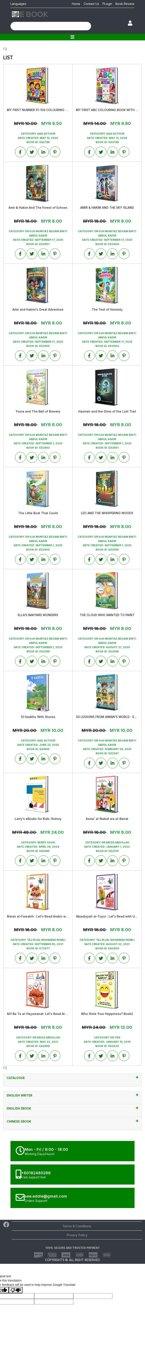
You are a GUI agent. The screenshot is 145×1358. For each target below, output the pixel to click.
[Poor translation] (15, 1290)
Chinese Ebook (72, 1121)
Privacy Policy (77, 1235)
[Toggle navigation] (72, 37)
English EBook (72, 1108)
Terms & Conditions (76, 1226)
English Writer (72, 1095)
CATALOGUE (72, 1078)
